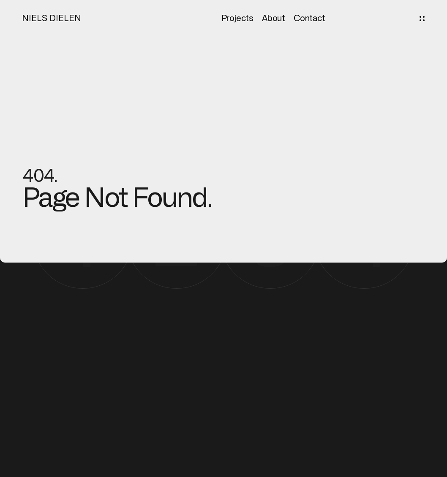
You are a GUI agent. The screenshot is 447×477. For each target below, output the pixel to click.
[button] (422, 19)
